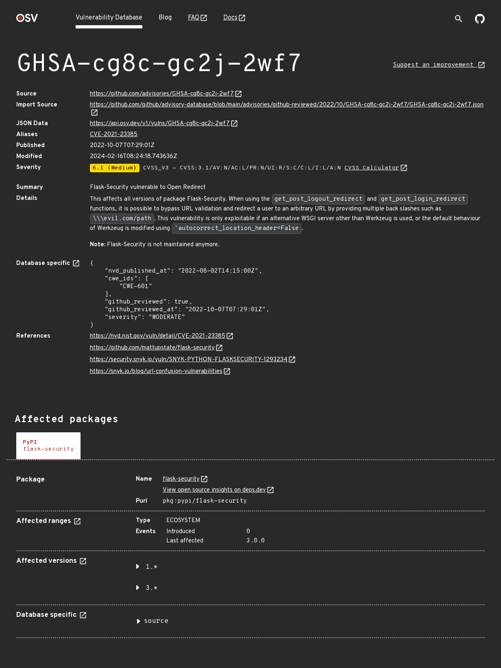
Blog (165, 18)
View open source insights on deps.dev (214, 490)
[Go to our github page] (480, 22)
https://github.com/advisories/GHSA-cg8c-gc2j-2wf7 (162, 94)
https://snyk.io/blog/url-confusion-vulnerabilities (156, 371)
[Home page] (27, 20)
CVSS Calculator (371, 168)
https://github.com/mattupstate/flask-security (152, 348)
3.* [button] (152, 588)
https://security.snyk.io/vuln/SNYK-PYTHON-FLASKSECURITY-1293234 (189, 360)
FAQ (193, 18)
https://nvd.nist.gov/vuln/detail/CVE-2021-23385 (157, 336)
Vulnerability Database (109, 18)
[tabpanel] (250, 554)
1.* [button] (152, 567)
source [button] (156, 621)
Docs (230, 18)
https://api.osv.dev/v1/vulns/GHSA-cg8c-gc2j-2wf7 (160, 124)
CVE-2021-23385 (113, 135)
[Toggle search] (459, 19)
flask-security (181, 479)
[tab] (48, 446)
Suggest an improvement (435, 65)
